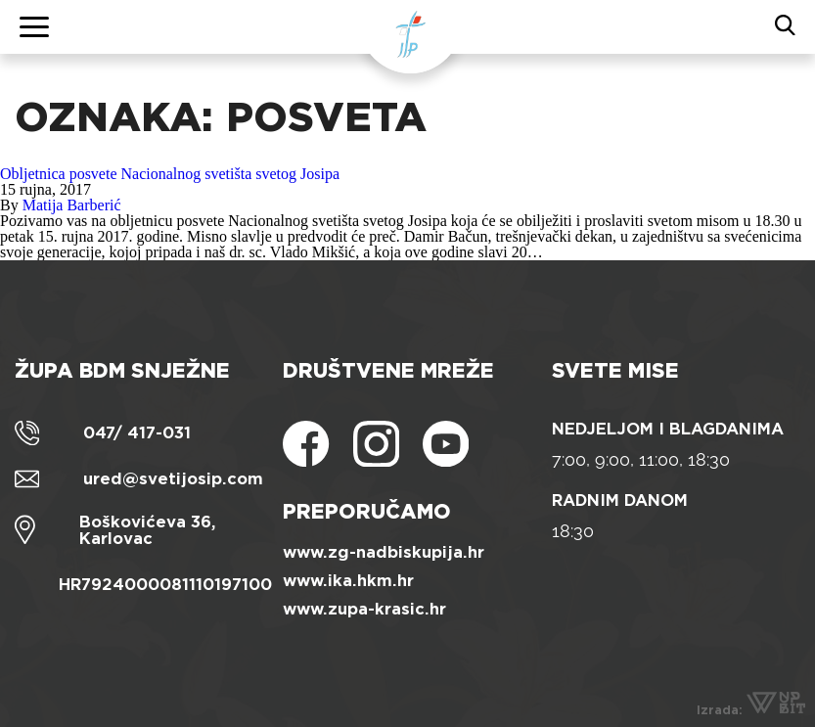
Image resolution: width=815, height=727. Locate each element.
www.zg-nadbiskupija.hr (383, 552)
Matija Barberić (72, 205)
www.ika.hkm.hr (348, 580)
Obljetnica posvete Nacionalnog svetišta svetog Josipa (170, 173)
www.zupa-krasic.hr (364, 609)
